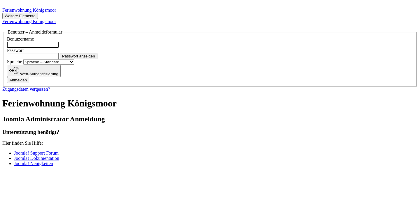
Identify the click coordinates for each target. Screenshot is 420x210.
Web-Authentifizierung (33, 71)
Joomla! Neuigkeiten (33, 163)
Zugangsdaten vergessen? (26, 89)
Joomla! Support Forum (36, 152)
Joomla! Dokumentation (36, 158)
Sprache (15, 61)
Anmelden (18, 80)
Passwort (15, 50)
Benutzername (20, 38)
